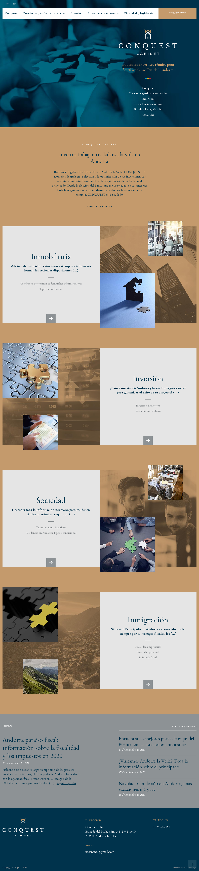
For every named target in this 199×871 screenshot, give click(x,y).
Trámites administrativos (51, 527)
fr (8, 4)
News (7, 726)
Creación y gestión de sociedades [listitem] (44, 13)
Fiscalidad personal (148, 652)
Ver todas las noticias (184, 726)
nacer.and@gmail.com (99, 852)
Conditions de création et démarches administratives (51, 283)
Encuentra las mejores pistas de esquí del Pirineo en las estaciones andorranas (156, 741)
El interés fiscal (148, 657)
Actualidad (148, 115)
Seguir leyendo (99, 206)
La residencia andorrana (148, 104)
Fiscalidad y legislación (148, 109)
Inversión (148, 99)
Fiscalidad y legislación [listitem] (139, 13)
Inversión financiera (148, 406)
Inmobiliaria (51, 256)
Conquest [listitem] (11, 13)
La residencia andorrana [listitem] (103, 13)
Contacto (177, 13)
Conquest (148, 88)
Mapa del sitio (179, 867)
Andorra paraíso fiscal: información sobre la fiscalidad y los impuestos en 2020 (41, 748)
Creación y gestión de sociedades (148, 93)
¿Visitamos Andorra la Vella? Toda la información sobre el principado (153, 764)
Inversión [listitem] (77, 13)
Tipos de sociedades (50, 289)
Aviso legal (191, 867)
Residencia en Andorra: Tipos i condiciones (51, 533)
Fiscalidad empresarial (148, 647)
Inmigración (148, 620)
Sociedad (50, 500)
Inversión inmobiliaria (148, 411)
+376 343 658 (161, 827)
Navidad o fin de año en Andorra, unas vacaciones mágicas (155, 786)
